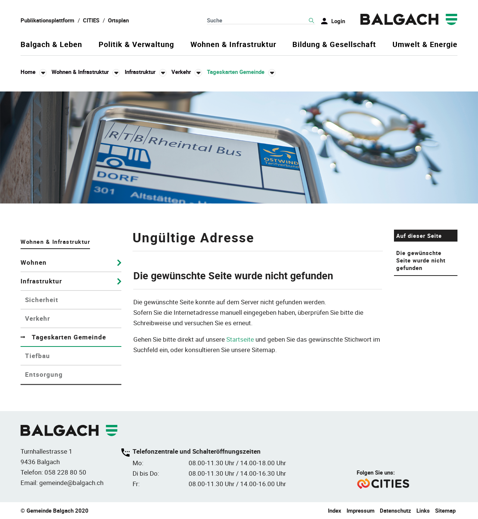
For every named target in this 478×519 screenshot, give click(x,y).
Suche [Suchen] (311, 20)
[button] (86, 72)
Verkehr (37, 318)
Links (423, 510)
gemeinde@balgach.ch (71, 482)
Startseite (240, 339)
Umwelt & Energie (424, 44)
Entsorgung (44, 374)
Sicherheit (41, 299)
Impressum (361, 510)
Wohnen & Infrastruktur (233, 44)
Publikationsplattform (47, 20)
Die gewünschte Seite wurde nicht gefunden (421, 260)
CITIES (91, 20)
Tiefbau (37, 355)
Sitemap (445, 510)
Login (338, 21)
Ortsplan (118, 20)
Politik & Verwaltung (136, 44)
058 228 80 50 (65, 472)
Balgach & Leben (51, 44)
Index (334, 510)
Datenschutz (395, 510)
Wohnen (34, 262)
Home (28, 71)
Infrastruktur (41, 281)
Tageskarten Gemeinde (76, 337)
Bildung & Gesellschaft (334, 44)
